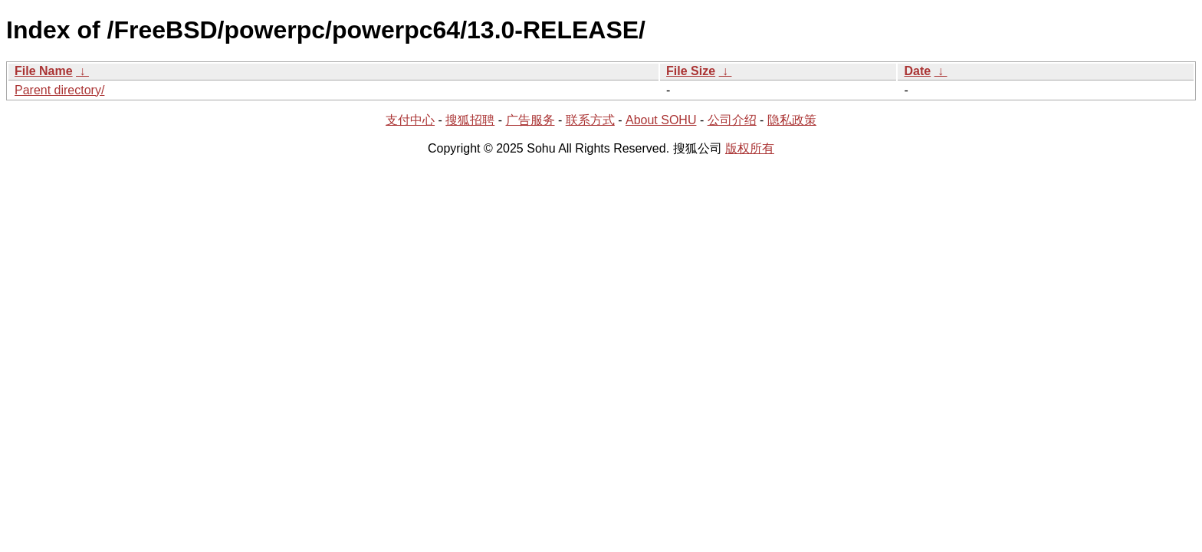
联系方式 (590, 120)
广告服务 (530, 120)
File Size (690, 70)
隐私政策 (791, 120)
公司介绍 (732, 120)
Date (917, 70)
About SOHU (661, 120)
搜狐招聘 (469, 120)
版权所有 (749, 148)
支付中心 (410, 120)
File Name (44, 70)
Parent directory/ (59, 90)
